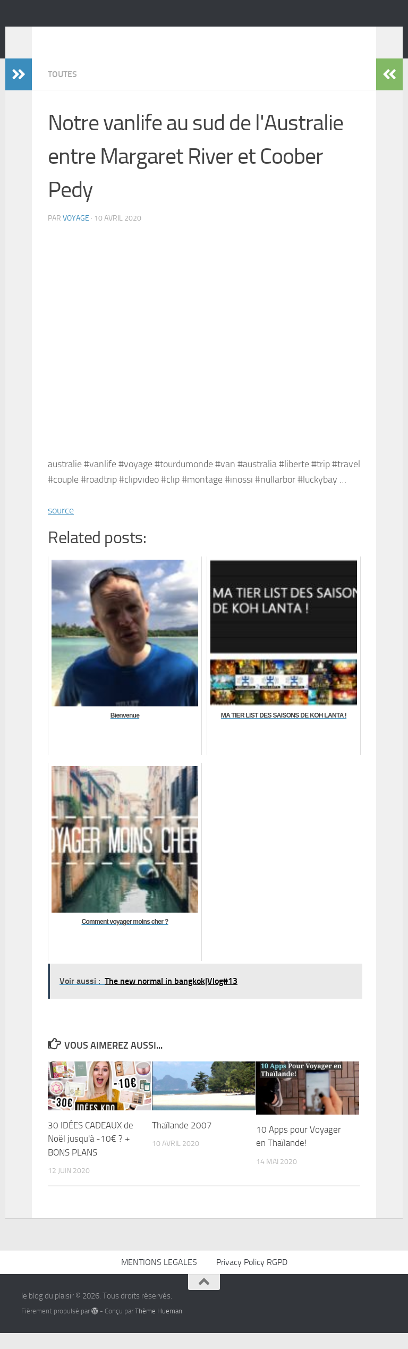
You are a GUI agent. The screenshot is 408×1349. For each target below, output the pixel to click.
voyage (76, 234)
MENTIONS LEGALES (159, 1278)
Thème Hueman (158, 1327)
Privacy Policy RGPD (251, 1278)
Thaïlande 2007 (182, 1141)
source (61, 526)
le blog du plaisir (96, 36)
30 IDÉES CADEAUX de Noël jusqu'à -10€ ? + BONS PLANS (90, 1155)
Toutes (62, 90)
